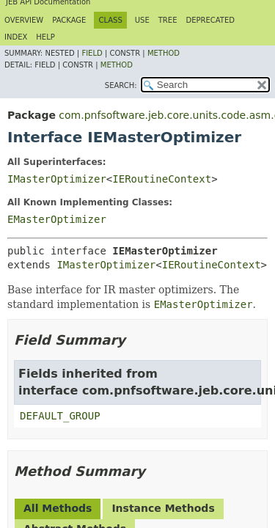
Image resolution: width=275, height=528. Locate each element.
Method (163, 53)
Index (15, 37)
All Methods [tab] (57, 508)
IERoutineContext (161, 179)
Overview (23, 20)
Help (45, 37)
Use (142, 20)
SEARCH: (121, 85)
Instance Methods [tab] (162, 508)
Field (91, 53)
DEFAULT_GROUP (60, 416)
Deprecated (210, 20)
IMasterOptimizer (56, 179)
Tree (167, 20)
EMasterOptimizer (56, 219)
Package (69, 20)
